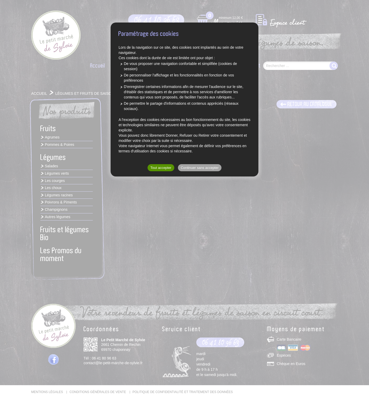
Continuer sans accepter (200, 168)
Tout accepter (160, 168)
